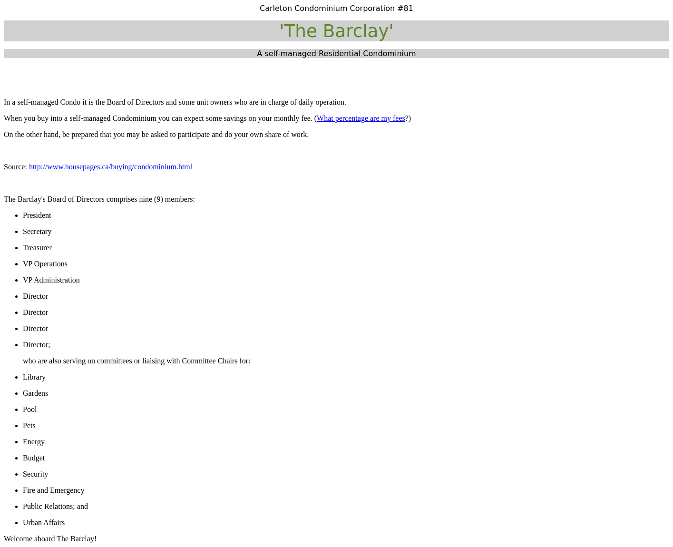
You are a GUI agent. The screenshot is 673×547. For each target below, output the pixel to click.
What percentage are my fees (361, 118)
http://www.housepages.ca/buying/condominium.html (110, 167)
